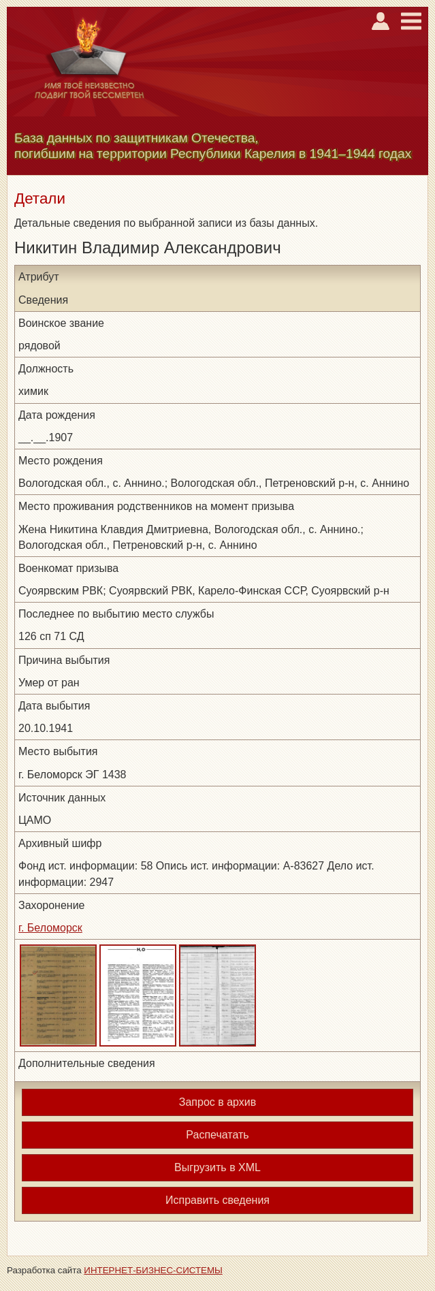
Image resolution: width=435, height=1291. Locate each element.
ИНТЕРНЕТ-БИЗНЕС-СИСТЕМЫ (153, 1270)
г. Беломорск (50, 928)
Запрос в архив (217, 1102)
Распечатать (217, 1135)
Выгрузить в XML (217, 1167)
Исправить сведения (217, 1200)
